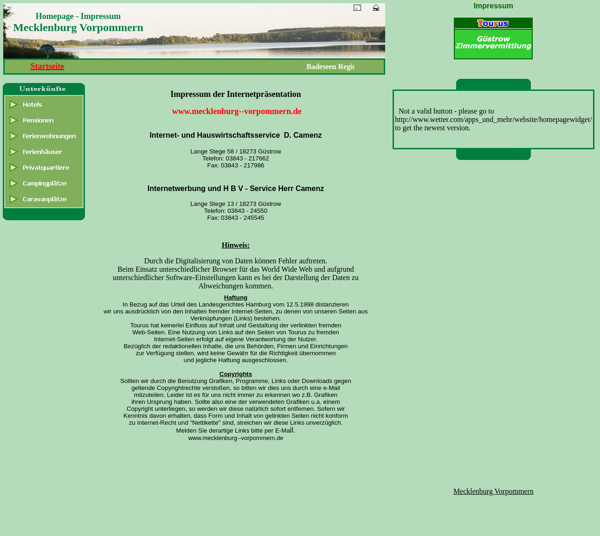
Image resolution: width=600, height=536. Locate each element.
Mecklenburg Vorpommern (493, 491)
